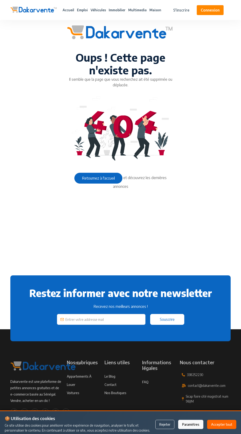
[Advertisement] (120, 242)
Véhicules (98, 10)
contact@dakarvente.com (206, 393)
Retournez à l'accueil (98, 178)
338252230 (195, 382)
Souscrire (167, 319)
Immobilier (117, 10)
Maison (155, 10)
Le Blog (109, 384)
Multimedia (137, 10)
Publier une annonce (120, 423)
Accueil (68, 10)
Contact (110, 392)
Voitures (73, 400)
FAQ (145, 390)
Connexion (210, 10)
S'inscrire (181, 10)
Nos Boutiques (115, 400)
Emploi (82, 10)
